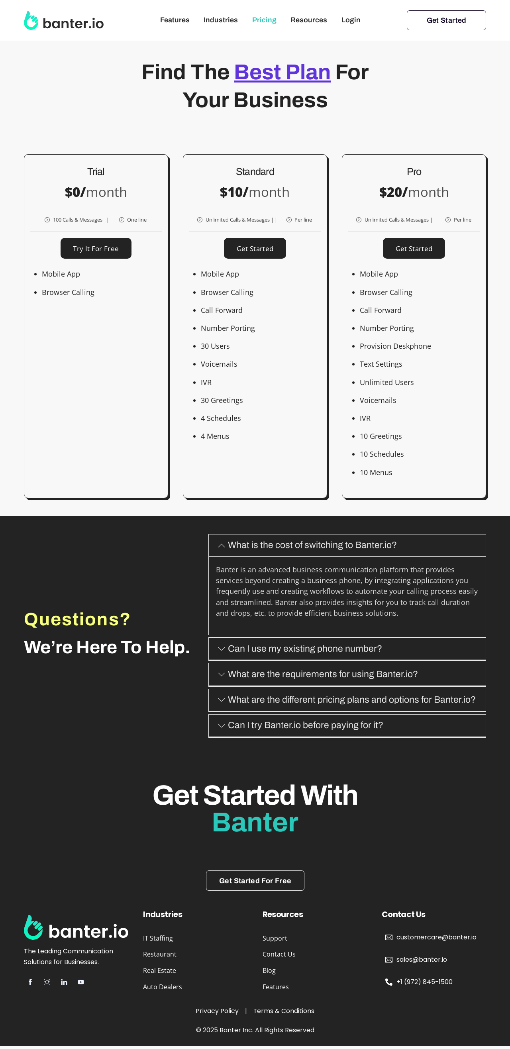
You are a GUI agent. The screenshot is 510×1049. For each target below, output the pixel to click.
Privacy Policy (217, 1014)
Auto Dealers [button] (162, 990)
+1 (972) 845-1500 (424, 985)
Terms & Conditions (284, 1014)
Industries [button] (221, 20)
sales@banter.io (421, 962)
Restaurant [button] (160, 957)
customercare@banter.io (436, 940)
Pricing (264, 20)
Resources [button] (308, 20)
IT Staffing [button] (158, 941)
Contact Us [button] (279, 957)
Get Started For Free (255, 884)
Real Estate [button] (159, 973)
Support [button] (275, 941)
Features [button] (276, 990)
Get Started (447, 20)
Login (351, 20)
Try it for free (96, 250)
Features (175, 20)
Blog (269, 973)
